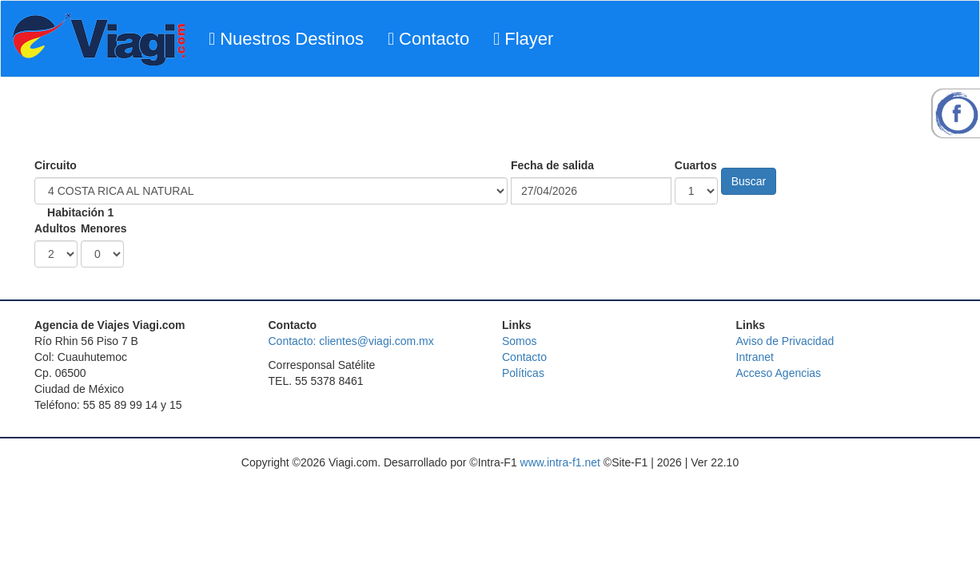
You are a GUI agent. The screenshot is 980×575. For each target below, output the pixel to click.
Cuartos (696, 165)
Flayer (523, 39)
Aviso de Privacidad (785, 341)
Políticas (523, 373)
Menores (104, 228)
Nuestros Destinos (286, 39)
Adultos (55, 228)
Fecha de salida (552, 165)
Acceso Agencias (779, 373)
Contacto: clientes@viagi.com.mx (351, 341)
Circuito (55, 165)
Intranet (755, 357)
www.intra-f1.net (560, 462)
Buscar (749, 181)
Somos (519, 341)
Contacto (428, 39)
